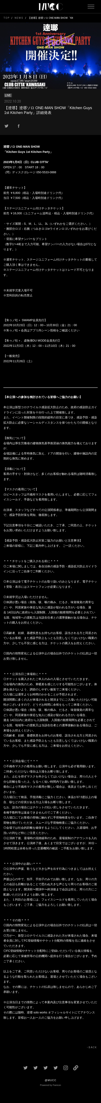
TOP (7, 18)
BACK (93, 1047)
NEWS (19, 18)
